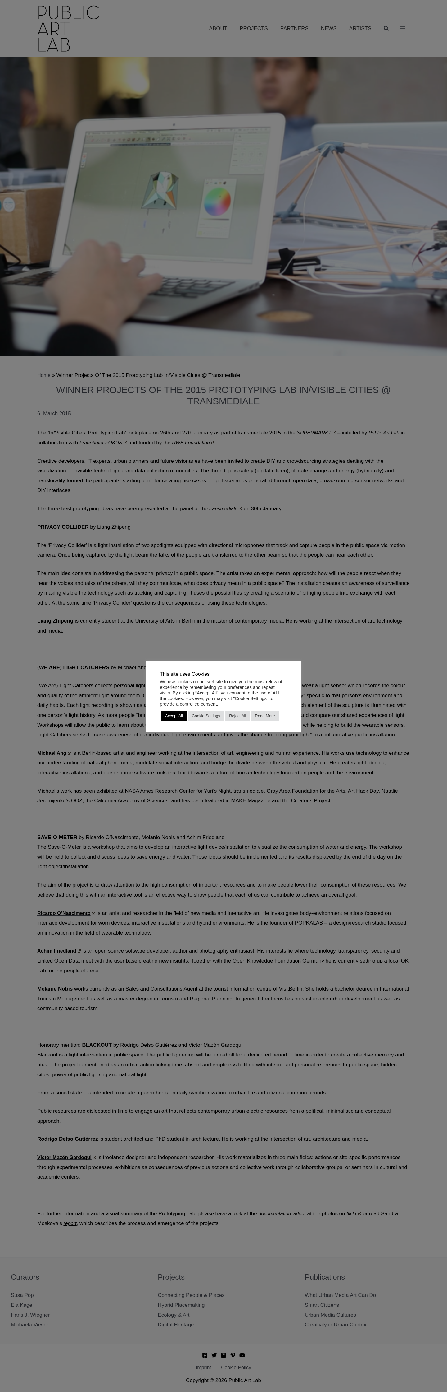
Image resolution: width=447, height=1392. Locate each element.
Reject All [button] (237, 715)
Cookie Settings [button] (206, 715)
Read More (265, 715)
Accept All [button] (174, 715)
